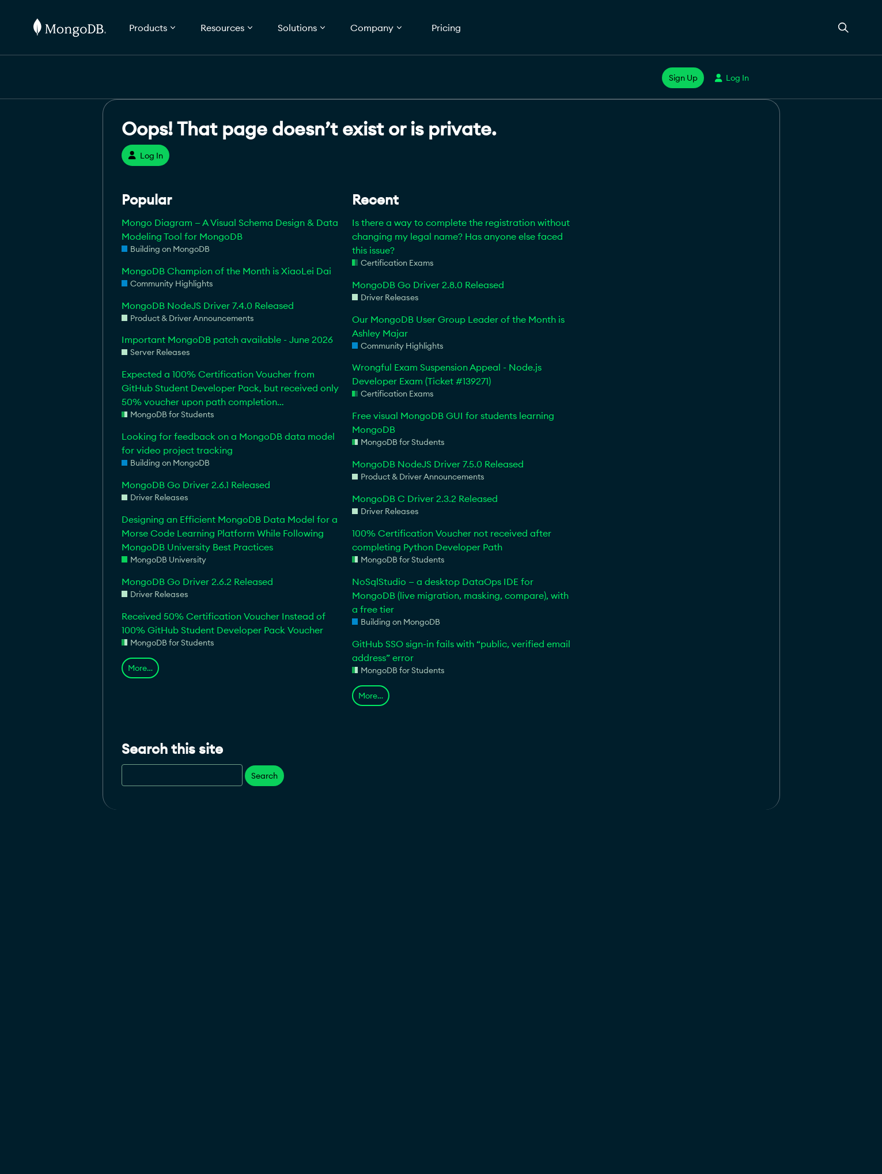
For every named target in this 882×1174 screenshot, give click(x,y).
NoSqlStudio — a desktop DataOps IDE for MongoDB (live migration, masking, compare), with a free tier (460, 595)
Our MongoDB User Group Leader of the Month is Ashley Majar (458, 326)
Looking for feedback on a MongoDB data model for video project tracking (228, 443)
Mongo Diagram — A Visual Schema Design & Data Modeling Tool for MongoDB (230, 229)
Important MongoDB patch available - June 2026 (227, 339)
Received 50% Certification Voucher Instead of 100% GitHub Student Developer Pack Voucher (223, 623)
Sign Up (683, 78)
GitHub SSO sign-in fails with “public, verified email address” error (461, 650)
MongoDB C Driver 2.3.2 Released (425, 498)
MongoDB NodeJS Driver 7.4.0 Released (208, 305)
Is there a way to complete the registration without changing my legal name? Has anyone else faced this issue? (461, 236)
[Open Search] (843, 27)
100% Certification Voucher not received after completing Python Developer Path (451, 540)
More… (140, 668)
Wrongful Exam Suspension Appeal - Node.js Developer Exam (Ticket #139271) (447, 374)
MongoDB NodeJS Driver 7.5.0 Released (438, 464)
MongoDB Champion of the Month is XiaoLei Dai (226, 271)
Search (264, 776)
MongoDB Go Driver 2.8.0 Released (428, 284)
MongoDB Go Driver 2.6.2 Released (197, 581)
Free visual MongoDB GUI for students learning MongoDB (453, 422)
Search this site (172, 749)
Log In (731, 78)
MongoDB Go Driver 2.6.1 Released (196, 484)
